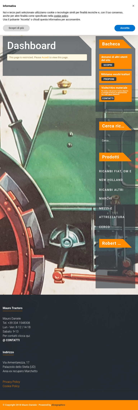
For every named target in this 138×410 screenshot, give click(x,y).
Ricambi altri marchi (111, 194)
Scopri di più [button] (16, 27)
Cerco (104, 227)
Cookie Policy (11, 386)
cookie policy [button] (61, 15)
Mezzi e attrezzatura (112, 213)
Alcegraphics (58, 405)
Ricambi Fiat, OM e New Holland (115, 176)
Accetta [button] (124, 27)
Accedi (45, 57)
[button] (133, 6)
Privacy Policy (11, 382)
